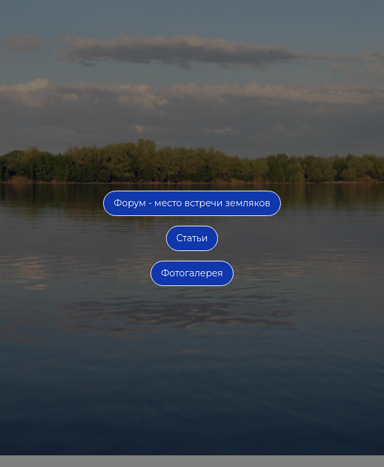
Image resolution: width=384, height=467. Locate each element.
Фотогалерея (192, 273)
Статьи (192, 238)
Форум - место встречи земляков (192, 203)
